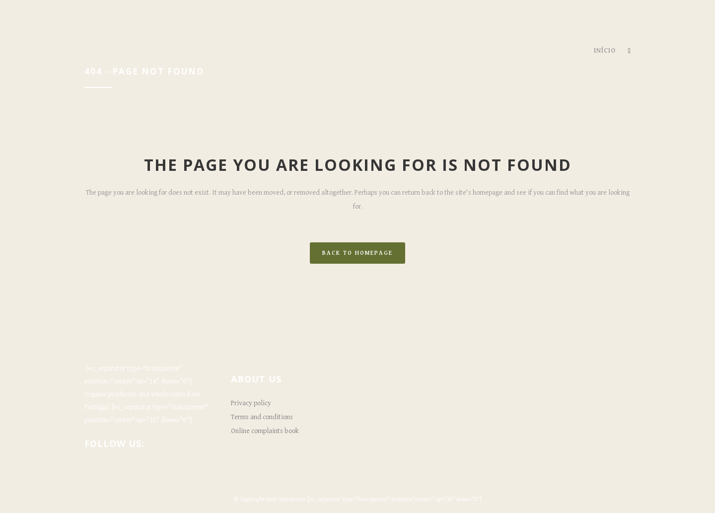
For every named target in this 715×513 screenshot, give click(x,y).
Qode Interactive (286, 499)
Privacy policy (251, 403)
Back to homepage (357, 253)
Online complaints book (265, 431)
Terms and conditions (262, 417)
